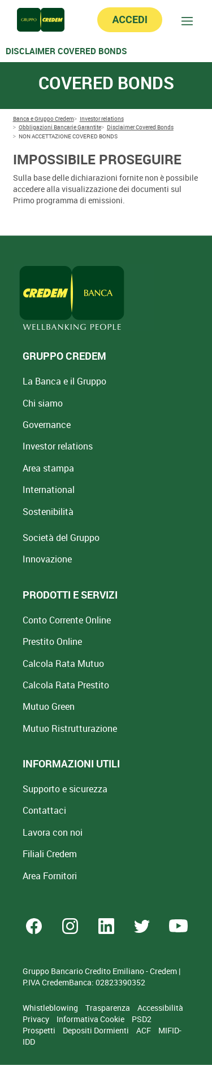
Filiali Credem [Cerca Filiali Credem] (50, 854)
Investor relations (58, 446)
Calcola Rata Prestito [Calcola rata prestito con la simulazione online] (66, 685)
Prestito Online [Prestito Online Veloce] (52, 641)
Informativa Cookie (91, 1019)
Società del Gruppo (61, 537)
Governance (47, 424)
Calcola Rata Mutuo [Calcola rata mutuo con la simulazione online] (63, 663)
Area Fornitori (50, 876)
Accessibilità (160, 1007)
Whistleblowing (51, 1007)
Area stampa (48, 468)
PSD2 (142, 1019)
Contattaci (44, 810)
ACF (144, 1030)
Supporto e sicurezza (65, 789)
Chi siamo (43, 403)
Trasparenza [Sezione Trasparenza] (108, 1007)
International (49, 489)
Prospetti (40, 1030)
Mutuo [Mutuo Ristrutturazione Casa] (70, 728)
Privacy (37, 1019)
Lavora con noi (53, 832)
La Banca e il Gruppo (64, 381)
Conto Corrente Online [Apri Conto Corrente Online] (67, 620)
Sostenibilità (48, 511)
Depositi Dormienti (97, 1030)
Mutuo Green (49, 706)
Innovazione (47, 559)
